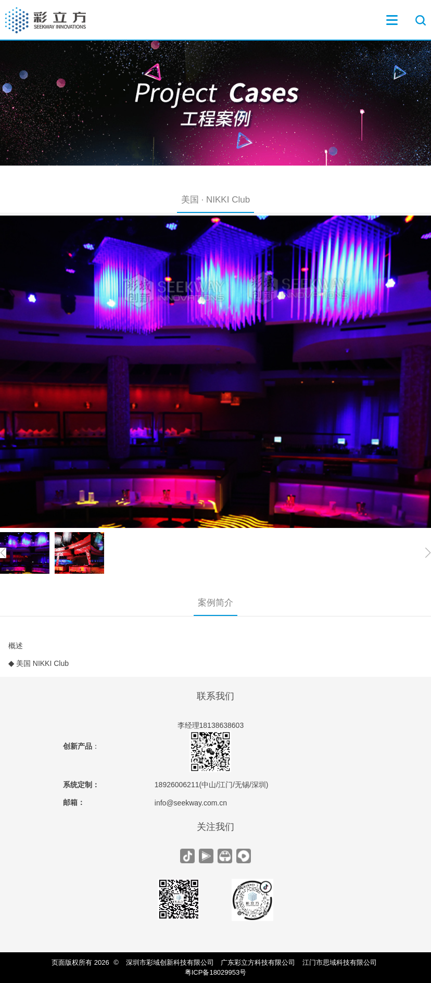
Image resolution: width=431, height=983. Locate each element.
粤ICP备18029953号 (216, 972)
